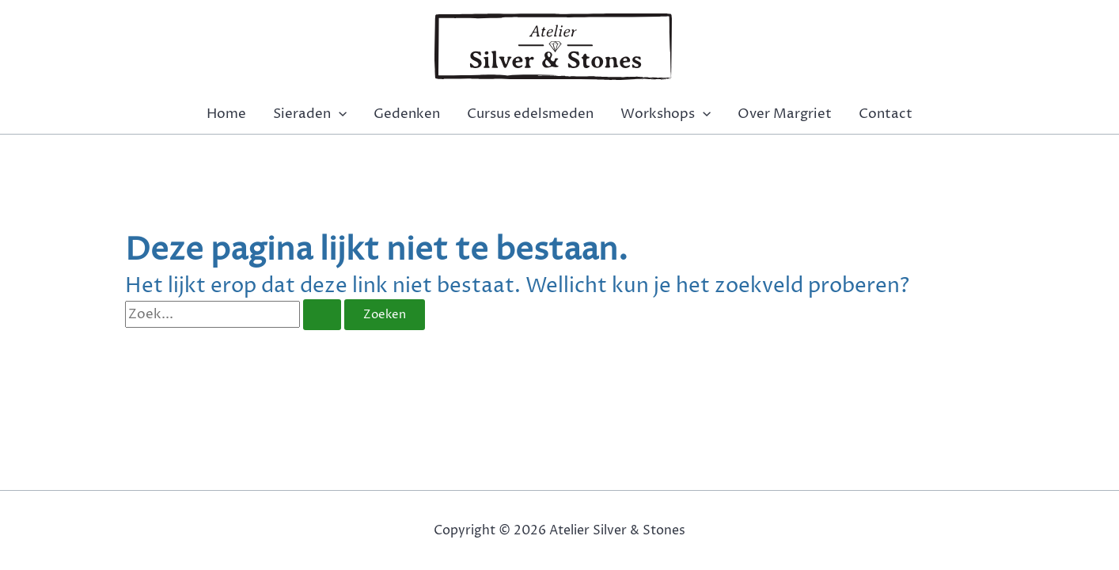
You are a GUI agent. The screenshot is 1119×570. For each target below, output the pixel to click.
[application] (339, 114)
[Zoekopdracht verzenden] (322, 314)
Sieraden (310, 114)
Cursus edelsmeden (530, 114)
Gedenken (407, 114)
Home (226, 114)
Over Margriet (785, 114)
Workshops (665, 114)
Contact (885, 114)
